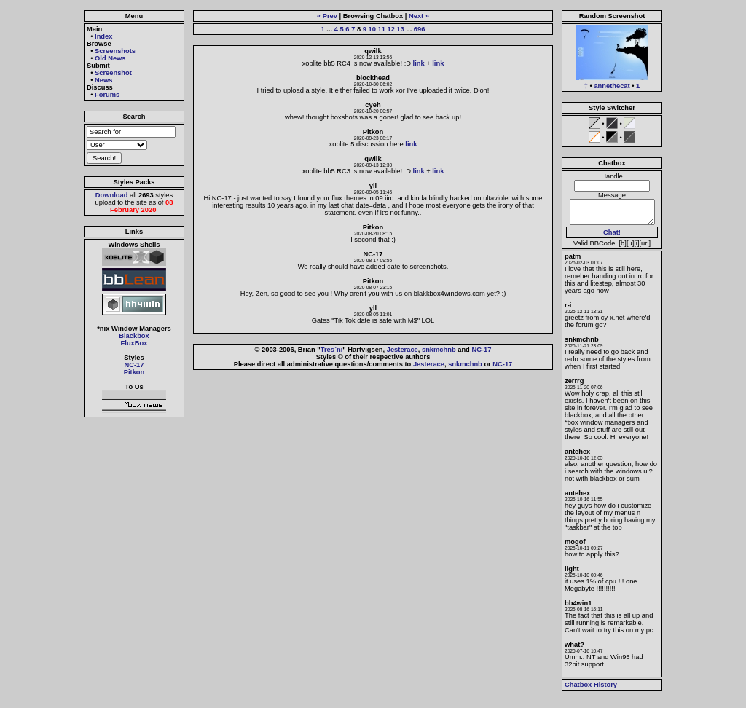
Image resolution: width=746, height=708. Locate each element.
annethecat (611, 86)
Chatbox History (591, 684)
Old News (110, 58)
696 (419, 29)
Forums (107, 94)
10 (372, 29)
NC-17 (134, 365)
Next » (419, 16)
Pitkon (134, 372)
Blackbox (134, 335)
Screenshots (115, 51)
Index (103, 36)
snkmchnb (439, 349)
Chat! (612, 232)
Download (111, 195)
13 (400, 29)
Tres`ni (332, 349)
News (103, 80)
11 (381, 29)
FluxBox (134, 343)
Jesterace (402, 349)
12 (390, 29)
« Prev (327, 16)
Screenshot (113, 72)
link (419, 63)
